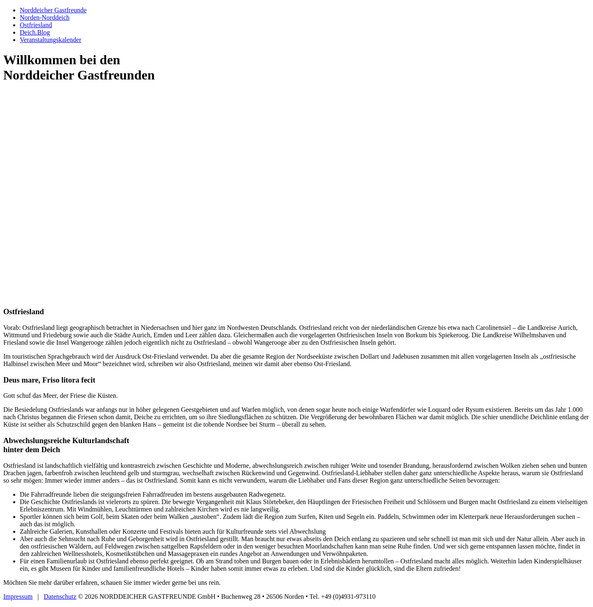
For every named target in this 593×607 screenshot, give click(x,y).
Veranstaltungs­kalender (50, 39)
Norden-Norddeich (45, 17)
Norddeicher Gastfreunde (53, 10)
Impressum (18, 596)
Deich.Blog (35, 32)
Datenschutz (60, 596)
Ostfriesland (36, 24)
